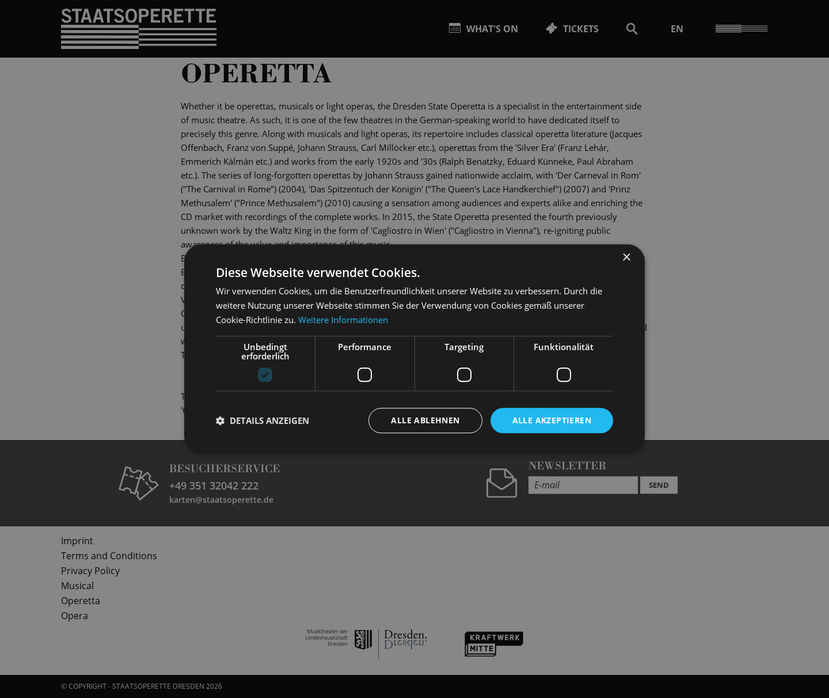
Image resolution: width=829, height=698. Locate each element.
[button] (262, 420)
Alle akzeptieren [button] (551, 420)
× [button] (626, 257)
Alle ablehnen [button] (425, 420)
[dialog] (414, 349)
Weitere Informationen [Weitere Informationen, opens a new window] (343, 319)
